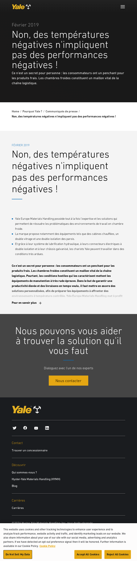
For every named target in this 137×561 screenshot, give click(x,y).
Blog (14, 485)
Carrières (18, 508)
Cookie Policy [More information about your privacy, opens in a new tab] (47, 547)
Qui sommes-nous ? (24, 472)
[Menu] (122, 6)
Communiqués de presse (62, 111)
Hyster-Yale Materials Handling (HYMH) (36, 479)
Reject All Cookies (118, 556)
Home (15, 111)
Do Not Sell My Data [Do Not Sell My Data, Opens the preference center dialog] (18, 556)
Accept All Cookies (88, 556)
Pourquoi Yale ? (32, 111)
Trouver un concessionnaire (29, 450)
